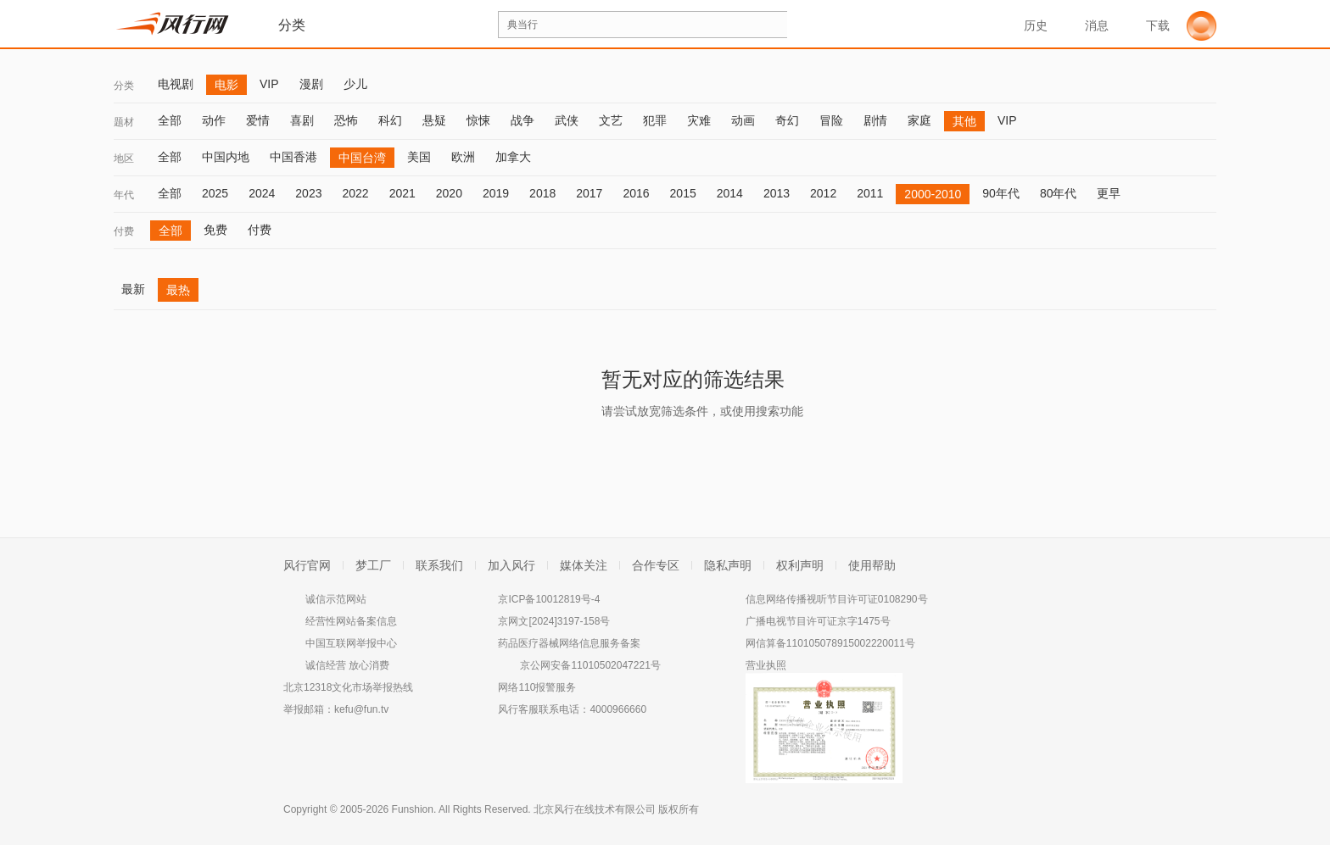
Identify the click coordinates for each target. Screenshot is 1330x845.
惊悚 (478, 120)
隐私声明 (728, 565)
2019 (496, 193)
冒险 (831, 120)
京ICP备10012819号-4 (549, 599)
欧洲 (463, 157)
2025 (215, 193)
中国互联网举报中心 (351, 643)
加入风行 (511, 565)
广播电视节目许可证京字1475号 (818, 621)
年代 (124, 195)
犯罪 (655, 120)
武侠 (566, 120)
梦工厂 (373, 565)
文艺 (611, 120)
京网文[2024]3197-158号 (554, 621)
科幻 (390, 120)
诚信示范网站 (335, 599)
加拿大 (513, 157)
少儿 (355, 84)
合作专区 (655, 565)
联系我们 (439, 565)
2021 (402, 193)
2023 (308, 193)
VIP (269, 84)
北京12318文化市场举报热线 (348, 687)
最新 (133, 289)
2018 (542, 193)
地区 (124, 158)
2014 (730, 193)
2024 (262, 193)
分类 (124, 86)
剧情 (875, 120)
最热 (178, 290)
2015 (683, 193)
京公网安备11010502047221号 (590, 665)
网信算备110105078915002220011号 (830, 643)
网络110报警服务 (537, 687)
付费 (124, 231)
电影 (226, 85)
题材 (124, 122)
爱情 (258, 120)
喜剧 (302, 120)
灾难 (699, 120)
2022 (355, 193)
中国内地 (225, 157)
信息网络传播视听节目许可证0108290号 (837, 599)
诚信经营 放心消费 (347, 665)
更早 (1108, 193)
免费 (215, 229)
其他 (964, 121)
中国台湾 (362, 157)
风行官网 (307, 565)
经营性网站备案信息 (351, 621)
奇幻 (787, 120)
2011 (870, 193)
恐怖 (346, 120)
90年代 (1001, 193)
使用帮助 (872, 565)
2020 (449, 193)
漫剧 (311, 84)
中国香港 (293, 157)
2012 (823, 193)
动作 (214, 120)
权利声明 (800, 565)
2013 (776, 193)
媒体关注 (583, 565)
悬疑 (434, 120)
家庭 (919, 120)
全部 (170, 120)
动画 (743, 120)
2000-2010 (932, 194)
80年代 (1058, 193)
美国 (419, 157)
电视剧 (175, 84)
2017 (589, 193)
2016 (636, 193)
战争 (522, 120)
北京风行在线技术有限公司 (595, 809)
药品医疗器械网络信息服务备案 (569, 643)
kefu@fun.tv (361, 709)
